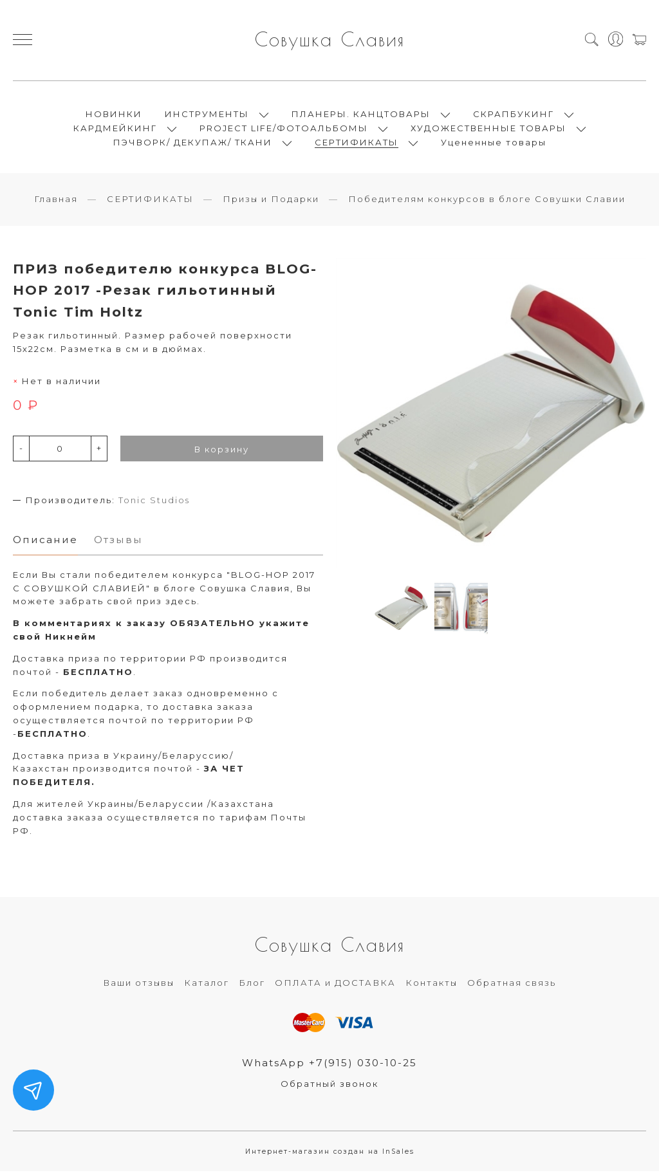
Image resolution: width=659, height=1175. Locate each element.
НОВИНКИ (114, 116)
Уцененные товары (493, 144)
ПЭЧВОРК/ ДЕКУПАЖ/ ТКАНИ (192, 144)
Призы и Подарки (271, 203)
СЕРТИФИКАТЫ (356, 144)
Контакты (431, 986)
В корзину (221, 452)
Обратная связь (511, 986)
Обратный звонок (329, 1088)
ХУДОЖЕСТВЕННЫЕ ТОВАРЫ (488, 130)
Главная (56, 203)
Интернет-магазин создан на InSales (329, 1156)
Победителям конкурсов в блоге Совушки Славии (487, 203)
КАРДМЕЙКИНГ (115, 130)
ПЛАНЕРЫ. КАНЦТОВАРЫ (361, 116)
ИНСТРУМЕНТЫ (207, 116)
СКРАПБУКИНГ (513, 116)
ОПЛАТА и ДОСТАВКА (335, 986)
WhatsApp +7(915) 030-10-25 (329, 1066)
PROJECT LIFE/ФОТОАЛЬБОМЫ (284, 130)
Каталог (206, 986)
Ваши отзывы (138, 986)
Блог (252, 986)
